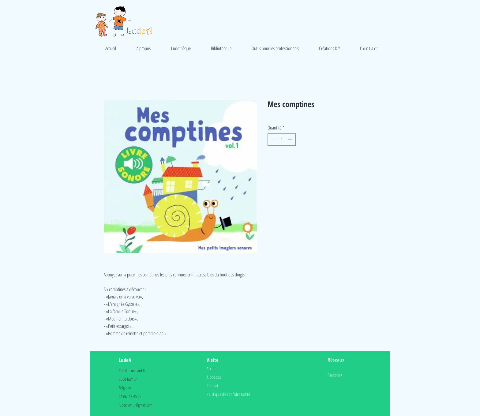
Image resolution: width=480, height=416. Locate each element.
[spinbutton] (281, 139)
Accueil (212, 368)
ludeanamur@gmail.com (135, 405)
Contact (212, 385)
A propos (214, 377)
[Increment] (290, 139)
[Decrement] (272, 139)
